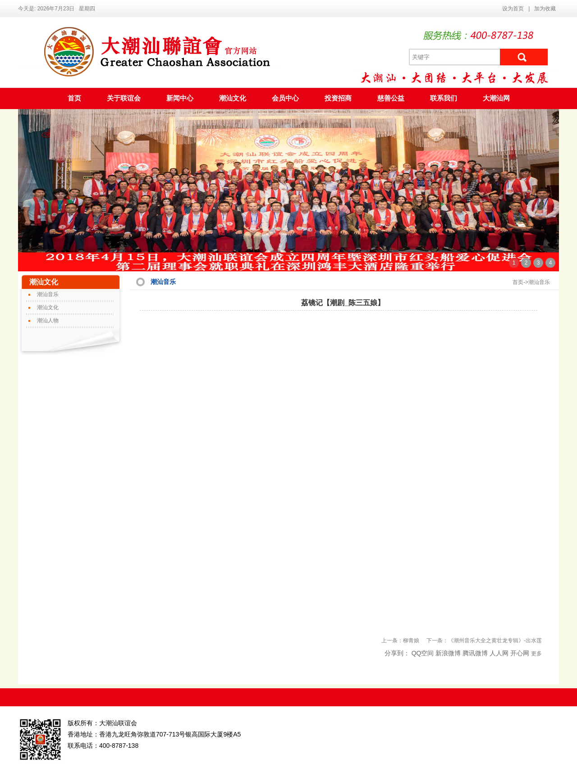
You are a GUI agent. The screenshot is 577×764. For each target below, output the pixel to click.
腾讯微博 (475, 653)
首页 (74, 98)
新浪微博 (448, 653)
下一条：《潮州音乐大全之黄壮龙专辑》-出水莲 (484, 640)
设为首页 (513, 8)
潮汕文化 (232, 98)
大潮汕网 (496, 98)
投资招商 (338, 98)
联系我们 (443, 98)
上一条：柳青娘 (400, 640)
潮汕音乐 (48, 294)
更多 (536, 653)
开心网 (519, 653)
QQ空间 (423, 653)
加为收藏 (545, 8)
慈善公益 (390, 98)
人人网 (499, 653)
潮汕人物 (48, 320)
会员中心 (285, 98)
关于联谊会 (124, 98)
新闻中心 (179, 98)
